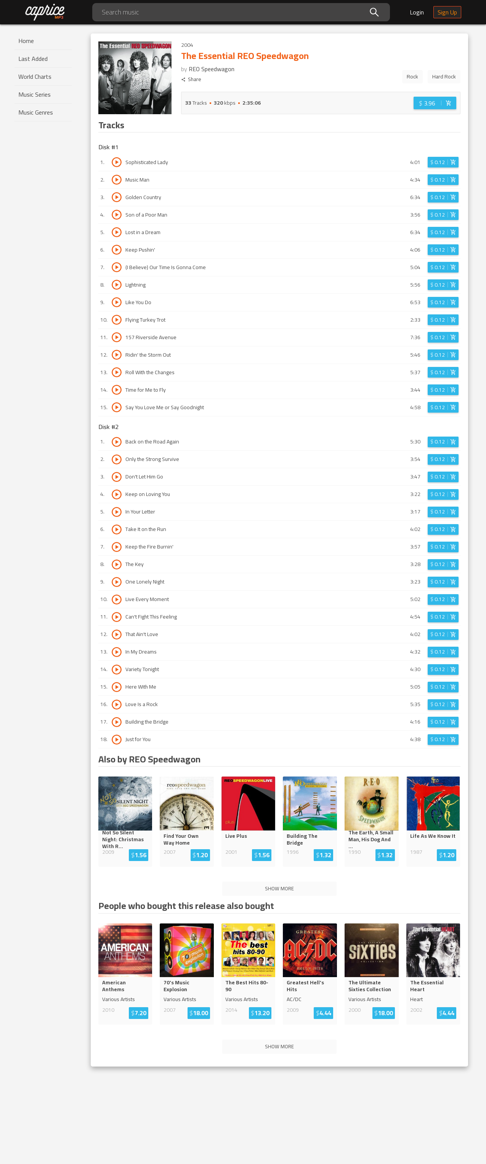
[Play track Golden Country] (117, 197)
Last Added (33, 58)
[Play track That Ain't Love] (117, 634)
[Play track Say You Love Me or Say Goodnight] (117, 407)
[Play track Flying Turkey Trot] (117, 319)
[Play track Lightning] (117, 284)
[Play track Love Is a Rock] (117, 704)
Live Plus (236, 835)
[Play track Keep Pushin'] (117, 249)
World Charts (34, 76)
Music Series (34, 94)
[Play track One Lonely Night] (117, 582)
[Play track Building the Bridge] (117, 722)
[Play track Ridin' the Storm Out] (117, 354)
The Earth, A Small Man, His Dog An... (370, 839)
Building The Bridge (302, 839)
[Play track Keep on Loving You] (117, 494)
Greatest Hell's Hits (305, 986)
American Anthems (114, 986)
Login (417, 12)
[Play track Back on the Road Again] (117, 442)
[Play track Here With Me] (117, 687)
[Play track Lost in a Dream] (117, 232)
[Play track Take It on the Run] (117, 529)
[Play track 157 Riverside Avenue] (117, 337)
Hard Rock (444, 76)
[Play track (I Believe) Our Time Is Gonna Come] (117, 267)
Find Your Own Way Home (181, 839)
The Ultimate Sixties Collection (369, 986)
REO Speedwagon (211, 69)
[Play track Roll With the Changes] (117, 372)
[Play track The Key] (117, 564)
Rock (412, 76)
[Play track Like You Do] (117, 302)
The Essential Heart (427, 986)
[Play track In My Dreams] (117, 652)
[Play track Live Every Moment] (117, 599)
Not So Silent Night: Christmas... (125, 839)
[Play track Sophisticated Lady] (117, 162)
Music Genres (35, 112)
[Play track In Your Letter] (117, 512)
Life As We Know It (433, 835)
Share (191, 79)
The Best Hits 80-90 (246, 986)
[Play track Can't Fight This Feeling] (117, 617)
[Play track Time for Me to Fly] (117, 389)
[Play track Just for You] (117, 739)
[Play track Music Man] (117, 179)
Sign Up (447, 12)
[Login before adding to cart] (435, 103)
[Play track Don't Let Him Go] (117, 477)
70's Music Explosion (176, 986)
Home (26, 40)
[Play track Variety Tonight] (117, 669)
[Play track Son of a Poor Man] (117, 214)
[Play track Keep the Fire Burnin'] (117, 547)
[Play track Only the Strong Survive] (117, 459)
